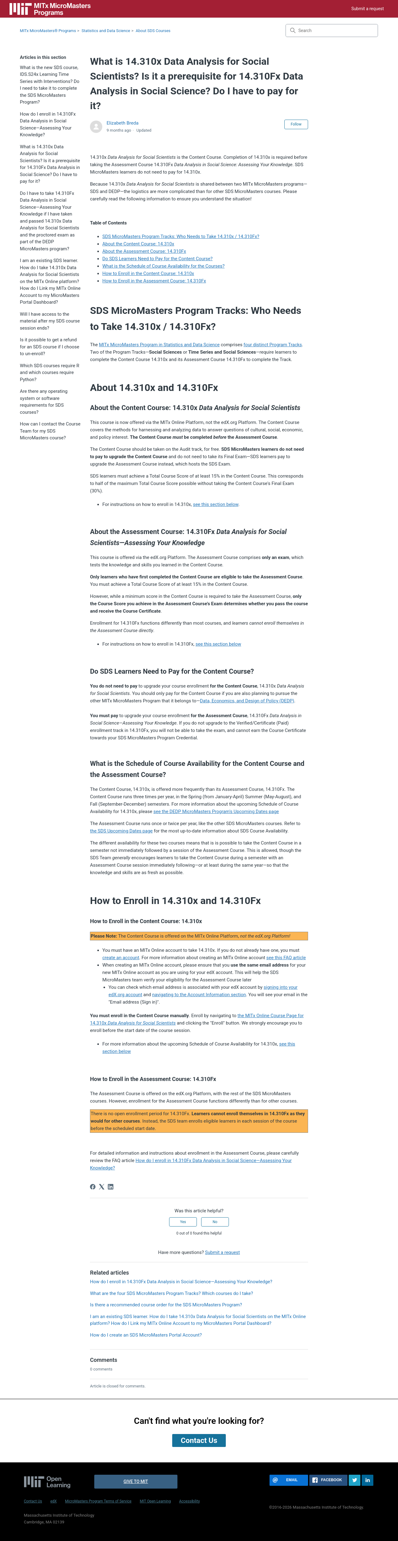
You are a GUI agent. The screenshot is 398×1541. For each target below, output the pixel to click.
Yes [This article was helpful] (183, 1222)
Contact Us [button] (199, 1440)
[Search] (332, 30)
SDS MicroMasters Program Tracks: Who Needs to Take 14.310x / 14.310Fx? (180, 236)
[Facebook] (92, 1187)
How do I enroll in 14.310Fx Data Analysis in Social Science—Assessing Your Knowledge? (48, 124)
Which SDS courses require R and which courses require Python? (49, 372)
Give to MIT (136, 1481)
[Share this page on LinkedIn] (367, 1480)
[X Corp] (101, 1187)
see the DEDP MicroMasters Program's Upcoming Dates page (216, 811)
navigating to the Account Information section (199, 994)
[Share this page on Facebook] (328, 1480)
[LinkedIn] (110, 1187)
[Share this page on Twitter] (354, 1480)
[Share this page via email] (289, 1480)
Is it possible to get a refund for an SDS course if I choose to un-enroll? (49, 346)
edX (53, 1501)
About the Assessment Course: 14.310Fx (144, 251)
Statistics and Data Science (106, 30)
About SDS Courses (153, 30)
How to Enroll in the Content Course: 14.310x (148, 273)
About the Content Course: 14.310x (138, 244)
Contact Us (33, 1501)
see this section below (215, 504)
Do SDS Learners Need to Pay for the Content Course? (157, 258)
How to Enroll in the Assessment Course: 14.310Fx (154, 281)
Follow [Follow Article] (296, 124)
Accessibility (189, 1501)
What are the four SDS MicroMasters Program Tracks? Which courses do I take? (171, 1293)
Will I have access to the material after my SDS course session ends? (50, 321)
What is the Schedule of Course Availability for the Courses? (163, 266)
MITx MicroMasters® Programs (48, 30)
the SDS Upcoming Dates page (121, 831)
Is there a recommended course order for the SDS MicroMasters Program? (166, 1305)
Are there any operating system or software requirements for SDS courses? (44, 401)
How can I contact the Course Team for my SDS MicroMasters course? (50, 431)
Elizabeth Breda (123, 123)
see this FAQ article (286, 957)
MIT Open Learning (155, 1501)
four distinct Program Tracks (273, 344)
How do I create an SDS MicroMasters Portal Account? (146, 1335)
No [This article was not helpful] (215, 1222)
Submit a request (367, 8)
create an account (120, 957)
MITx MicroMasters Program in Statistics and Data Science (159, 344)
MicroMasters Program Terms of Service (98, 1501)
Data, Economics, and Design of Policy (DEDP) (247, 701)
